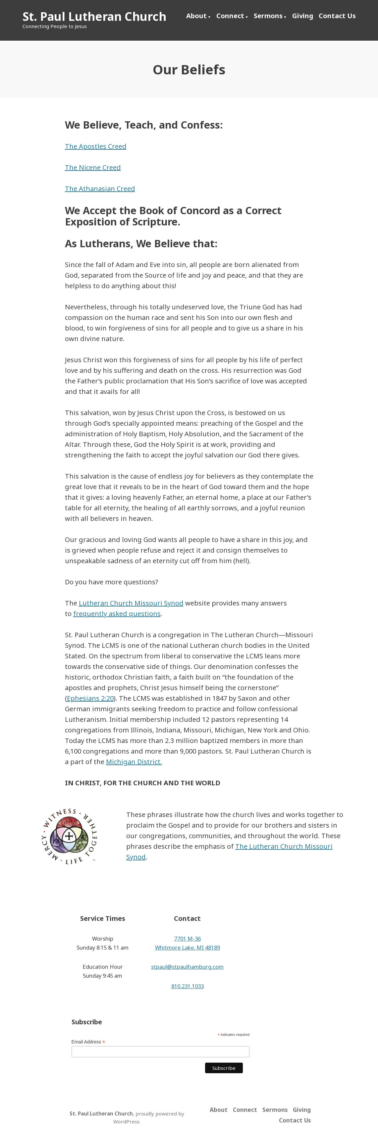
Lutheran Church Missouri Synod (131, 603)
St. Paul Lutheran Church (94, 16)
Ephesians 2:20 (90, 698)
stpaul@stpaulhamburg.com (187, 966)
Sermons (268, 15)
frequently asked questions (117, 613)
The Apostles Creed (96, 146)
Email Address (88, 1042)
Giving (302, 15)
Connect (230, 15)
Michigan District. (134, 761)
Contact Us (337, 15)
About (196, 15)
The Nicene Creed (93, 167)
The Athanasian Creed (100, 188)
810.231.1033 (187, 986)
